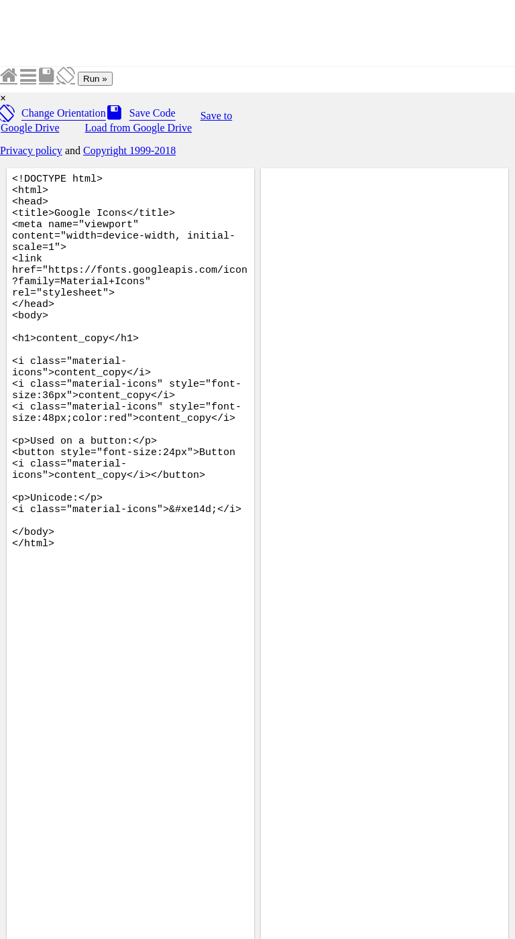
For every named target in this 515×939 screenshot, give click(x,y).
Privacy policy (31, 150)
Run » (95, 79)
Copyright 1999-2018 (129, 150)
